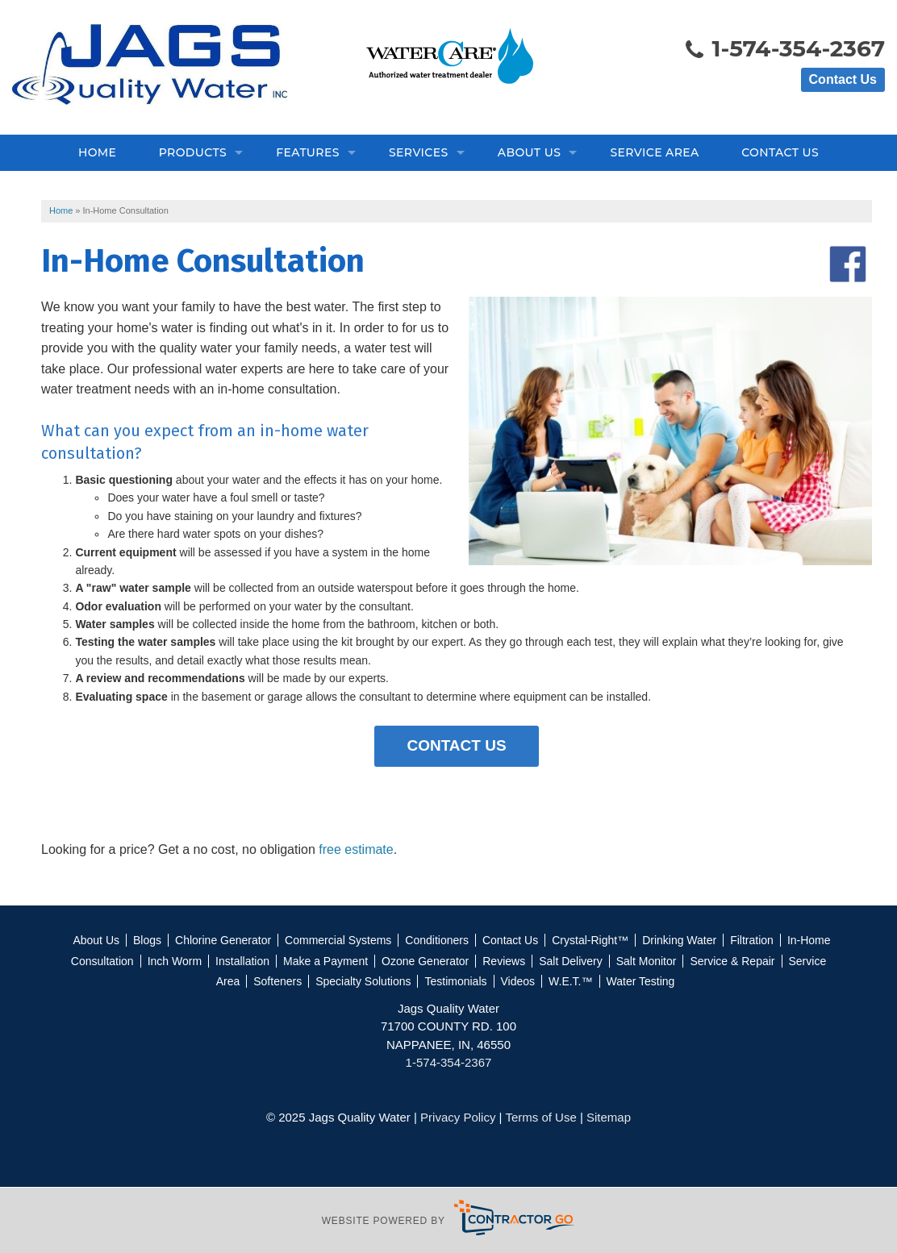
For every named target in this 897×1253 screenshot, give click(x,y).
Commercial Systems (338, 940)
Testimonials (455, 981)
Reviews (503, 961)
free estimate (356, 849)
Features (308, 152)
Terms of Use (540, 1117)
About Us (529, 152)
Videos (518, 981)
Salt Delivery (571, 961)
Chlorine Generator (223, 940)
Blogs (147, 940)
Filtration (752, 940)
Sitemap (608, 1117)
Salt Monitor (646, 961)
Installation (242, 961)
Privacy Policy (457, 1117)
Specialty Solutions (363, 981)
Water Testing (641, 981)
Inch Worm (175, 961)
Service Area (654, 152)
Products (193, 152)
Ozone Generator (425, 961)
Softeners (277, 981)
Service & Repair (732, 961)
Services (418, 152)
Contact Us (843, 79)
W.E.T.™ (570, 981)
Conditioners (437, 940)
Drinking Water (679, 940)
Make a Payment (325, 961)
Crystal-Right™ (590, 940)
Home (97, 152)
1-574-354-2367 (784, 50)
